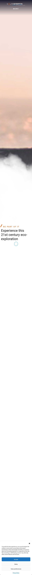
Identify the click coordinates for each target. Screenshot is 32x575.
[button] (29, 543)
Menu (16, 9)
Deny (16, 564)
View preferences (16, 569)
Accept (16, 559)
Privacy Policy (16, 573)
